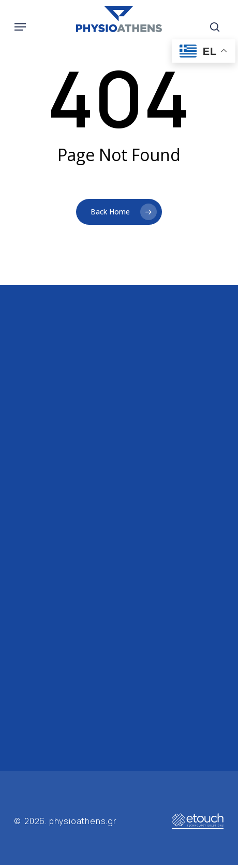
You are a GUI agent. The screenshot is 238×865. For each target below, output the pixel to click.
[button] (20, 27)
